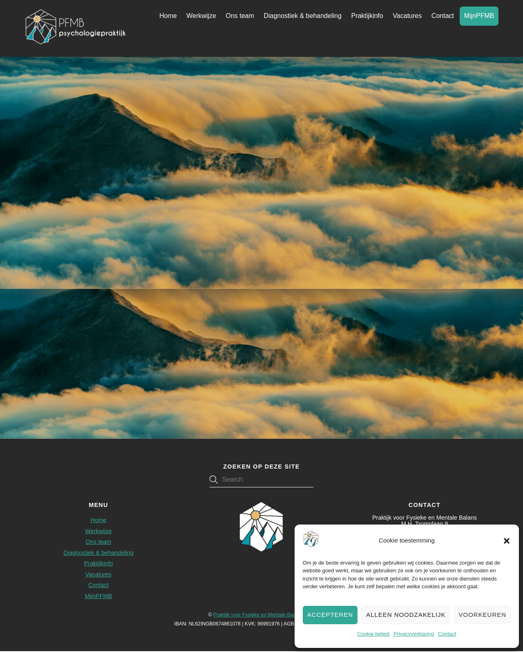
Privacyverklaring (413, 634)
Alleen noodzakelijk (405, 614)
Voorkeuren (482, 614)
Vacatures (407, 16)
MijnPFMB (479, 16)
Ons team (240, 16)
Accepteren (330, 614)
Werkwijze (201, 16)
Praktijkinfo (367, 16)
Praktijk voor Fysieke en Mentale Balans (257, 615)
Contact (447, 634)
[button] (507, 541)
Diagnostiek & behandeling (302, 16)
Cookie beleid (373, 634)
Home (168, 16)
